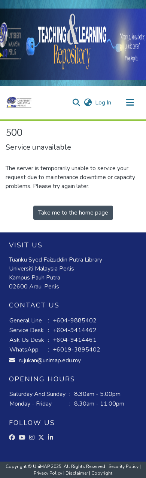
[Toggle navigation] (129, 103)
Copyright (101, 473)
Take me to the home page (73, 213)
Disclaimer (77, 473)
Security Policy (124, 466)
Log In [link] (103, 103)
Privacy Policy (48, 473)
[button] (19, 102)
